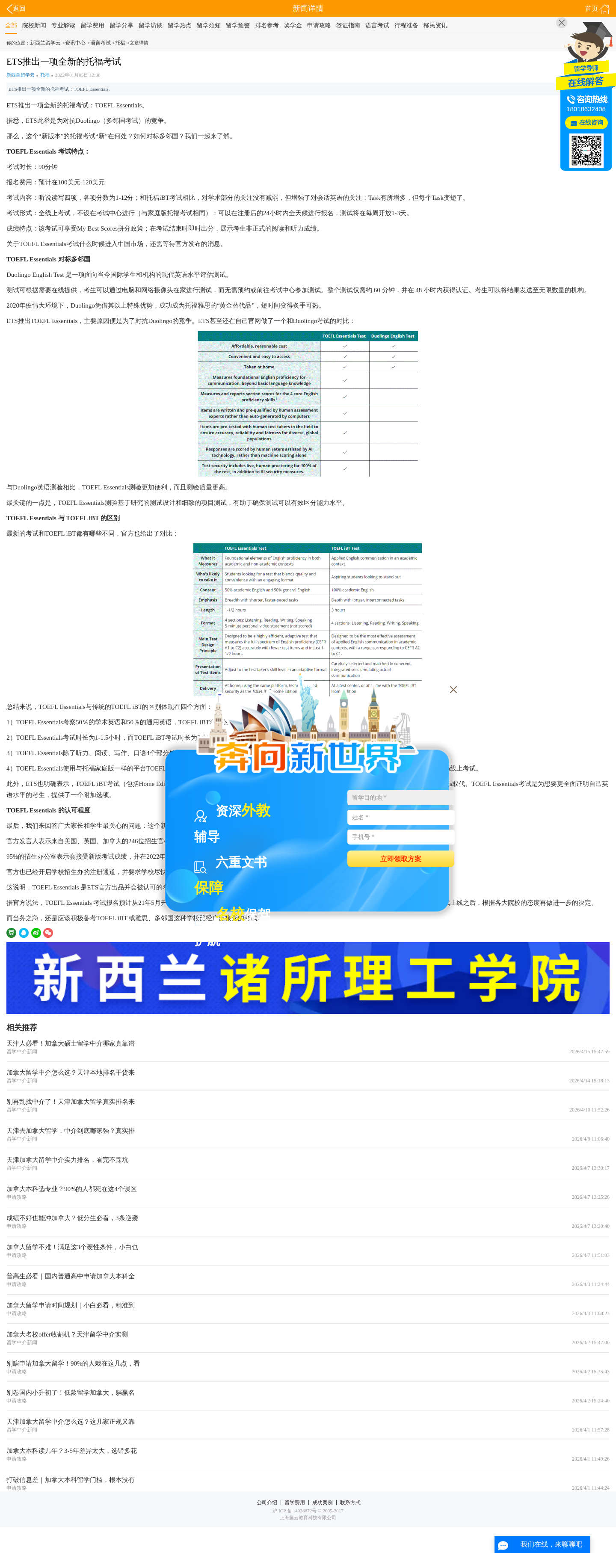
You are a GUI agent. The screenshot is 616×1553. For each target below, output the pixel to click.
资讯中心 (75, 43)
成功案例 (322, 1502)
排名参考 (267, 25)
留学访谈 (151, 25)
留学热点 (180, 25)
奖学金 (293, 25)
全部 (11, 25)
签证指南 (348, 25)
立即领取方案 (400, 858)
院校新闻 (34, 25)
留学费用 (92, 25)
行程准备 (406, 25)
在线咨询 (591, 122)
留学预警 (238, 25)
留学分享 (121, 25)
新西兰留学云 (45, 43)
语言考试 (377, 25)
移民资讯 (435, 25)
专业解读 (63, 25)
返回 (16, 9)
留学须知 (209, 25)
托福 (120, 43)
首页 (597, 9)
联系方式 (350, 1502)
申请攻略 (319, 25)
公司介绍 (267, 1502)
